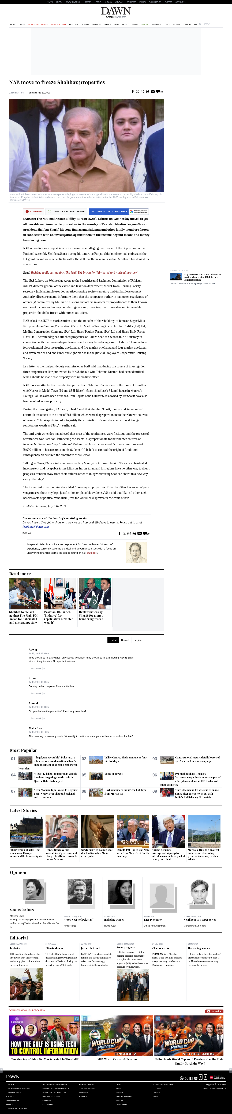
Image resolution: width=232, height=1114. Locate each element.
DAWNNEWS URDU (73, 2)
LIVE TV (59, 2)
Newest (125, 640)
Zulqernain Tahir (16, 93)
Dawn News (121, 1104)
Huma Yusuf (110, 925)
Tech (167, 24)
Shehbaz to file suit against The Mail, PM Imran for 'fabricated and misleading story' (84, 272)
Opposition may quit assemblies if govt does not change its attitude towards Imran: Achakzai (61, 854)
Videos (176, 24)
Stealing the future (22, 910)
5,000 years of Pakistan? (79, 919)
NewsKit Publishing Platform (214, 1088)
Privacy (9, 1104)
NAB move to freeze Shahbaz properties (57, 82)
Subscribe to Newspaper (55, 1084)
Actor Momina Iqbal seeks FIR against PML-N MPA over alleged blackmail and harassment (56, 793)
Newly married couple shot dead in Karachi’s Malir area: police (97, 853)
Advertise (131, 2)
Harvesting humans (199, 948)
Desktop (83, 1096)
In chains (15, 948)
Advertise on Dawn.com (54, 1092)
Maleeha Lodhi (17, 915)
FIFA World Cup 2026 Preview (117, 1059)
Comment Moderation (16, 1108)
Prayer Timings (86, 1084)
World (125, 24)
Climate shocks (54, 948)
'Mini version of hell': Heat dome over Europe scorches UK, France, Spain (26, 853)
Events (142, 2)
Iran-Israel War (58, 24)
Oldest (113, 640)
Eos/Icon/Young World (164, 1084)
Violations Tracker (38, 24)
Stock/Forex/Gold (88, 1088)
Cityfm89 (157, 1088)
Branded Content (179, 271)
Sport (135, 24)
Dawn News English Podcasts (27, 1010)
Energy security (153, 919)
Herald (98, 2)
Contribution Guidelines (18, 1088)
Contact (10, 1084)
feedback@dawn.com (36, 527)
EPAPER (50, 2)
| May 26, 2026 (116, 17)
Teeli (155, 1096)
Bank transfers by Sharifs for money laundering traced (91, 615)
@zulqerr (92, 552)
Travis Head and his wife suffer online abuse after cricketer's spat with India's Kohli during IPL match (197, 793)
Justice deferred (90, 948)
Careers (168, 2)
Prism (116, 24)
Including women (114, 919)
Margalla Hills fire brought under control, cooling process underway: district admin (203, 854)
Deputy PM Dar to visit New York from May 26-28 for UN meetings (133, 853)
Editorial (19, 938)
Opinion (85, 24)
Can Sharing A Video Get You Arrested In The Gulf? (44, 1059)
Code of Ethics (13, 1092)
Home (13, 24)
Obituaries (180, 2)
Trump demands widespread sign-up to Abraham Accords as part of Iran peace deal (168, 854)
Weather (83, 1092)
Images (88, 2)
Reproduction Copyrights (56, 1088)
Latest (22, 24)
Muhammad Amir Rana (195, 925)
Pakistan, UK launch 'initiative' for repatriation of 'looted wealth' (58, 617)
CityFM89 (119, 2)
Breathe (145, 24)
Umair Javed (70, 925)
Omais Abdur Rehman (155, 925)
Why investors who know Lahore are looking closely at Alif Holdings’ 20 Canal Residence (202, 277)
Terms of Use (12, 1100)
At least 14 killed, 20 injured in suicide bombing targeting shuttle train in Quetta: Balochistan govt (55, 777)
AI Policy (10, 1096)
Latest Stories (23, 810)
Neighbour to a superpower (200, 919)
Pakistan (73, 24)
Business (96, 24)
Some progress (113, 773)
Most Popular (23, 750)
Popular (186, 24)
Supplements (155, 2)
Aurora (108, 2)
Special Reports (124, 1096)
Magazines (157, 24)
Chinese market (161, 948)
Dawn (118, 1084)
